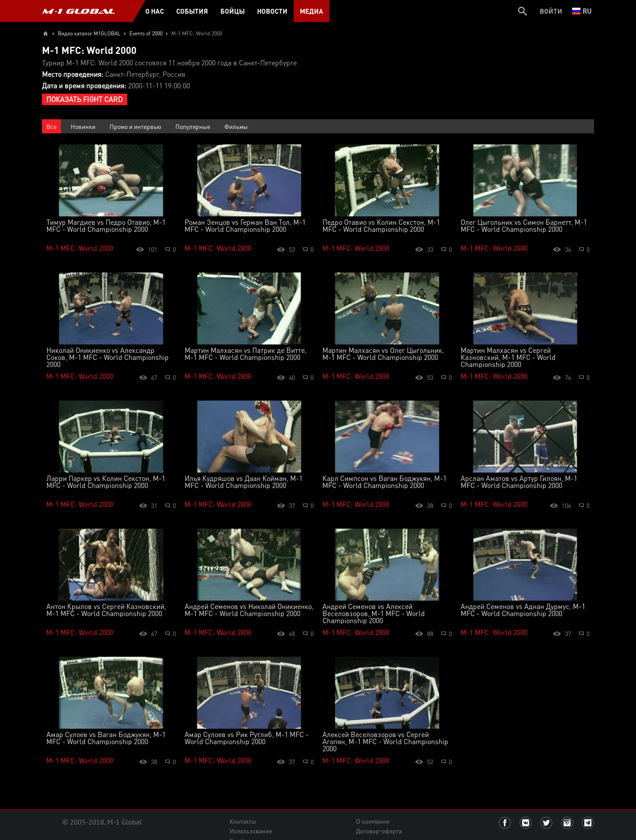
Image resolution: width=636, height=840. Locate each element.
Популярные (192, 126)
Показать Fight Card (84, 99)
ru (582, 10)
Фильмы (236, 126)
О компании (373, 821)
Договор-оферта (379, 831)
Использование (251, 831)
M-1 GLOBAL (78, 11)
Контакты (243, 821)
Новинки (83, 126)
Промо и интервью (135, 126)
